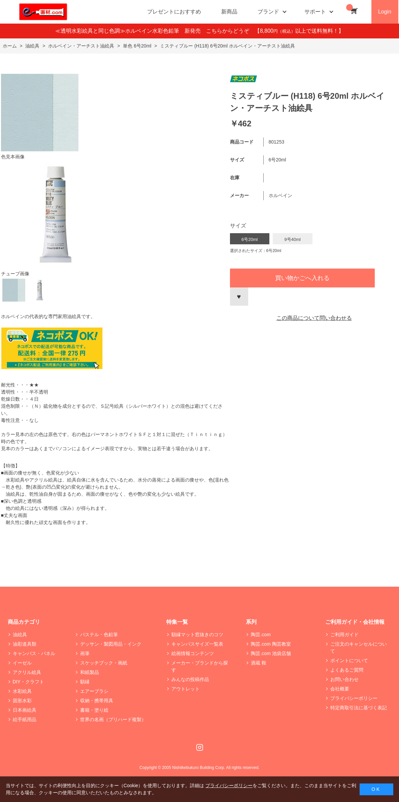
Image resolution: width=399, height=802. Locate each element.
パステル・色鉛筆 (99, 634)
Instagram (199, 747)
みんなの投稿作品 (190, 679)
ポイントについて (349, 660)
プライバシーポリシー (353, 698)
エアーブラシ (94, 691)
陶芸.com (260, 634)
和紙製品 (89, 672)
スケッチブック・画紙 (103, 663)
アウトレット (185, 688)
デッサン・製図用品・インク (110, 644)
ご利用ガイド (344, 634)
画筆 (85, 653)
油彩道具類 (24, 644)
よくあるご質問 (346, 670)
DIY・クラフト (28, 681)
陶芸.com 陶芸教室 (271, 644)
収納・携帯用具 (96, 700)
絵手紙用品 (24, 719)
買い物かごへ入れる (302, 278)
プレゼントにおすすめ (174, 11)
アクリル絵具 (27, 672)
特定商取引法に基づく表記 (358, 707)
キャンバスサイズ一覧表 (197, 644)
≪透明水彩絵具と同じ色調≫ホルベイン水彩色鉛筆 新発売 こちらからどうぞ (155, 31)
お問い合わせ (344, 679)
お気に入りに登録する (239, 296)
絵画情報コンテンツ (192, 653)
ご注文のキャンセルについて (358, 647)
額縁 (85, 681)
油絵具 (20, 634)
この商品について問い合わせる (314, 318)
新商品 (229, 11)
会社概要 (339, 688)
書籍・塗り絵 (94, 710)
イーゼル (22, 663)
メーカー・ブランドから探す (199, 666)
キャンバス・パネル (34, 653)
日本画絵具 (24, 710)
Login (384, 11)
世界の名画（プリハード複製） (113, 719)
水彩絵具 (22, 691)
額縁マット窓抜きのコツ (197, 634)
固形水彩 (22, 700)
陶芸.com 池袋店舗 (271, 653)
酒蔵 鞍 (258, 663)
